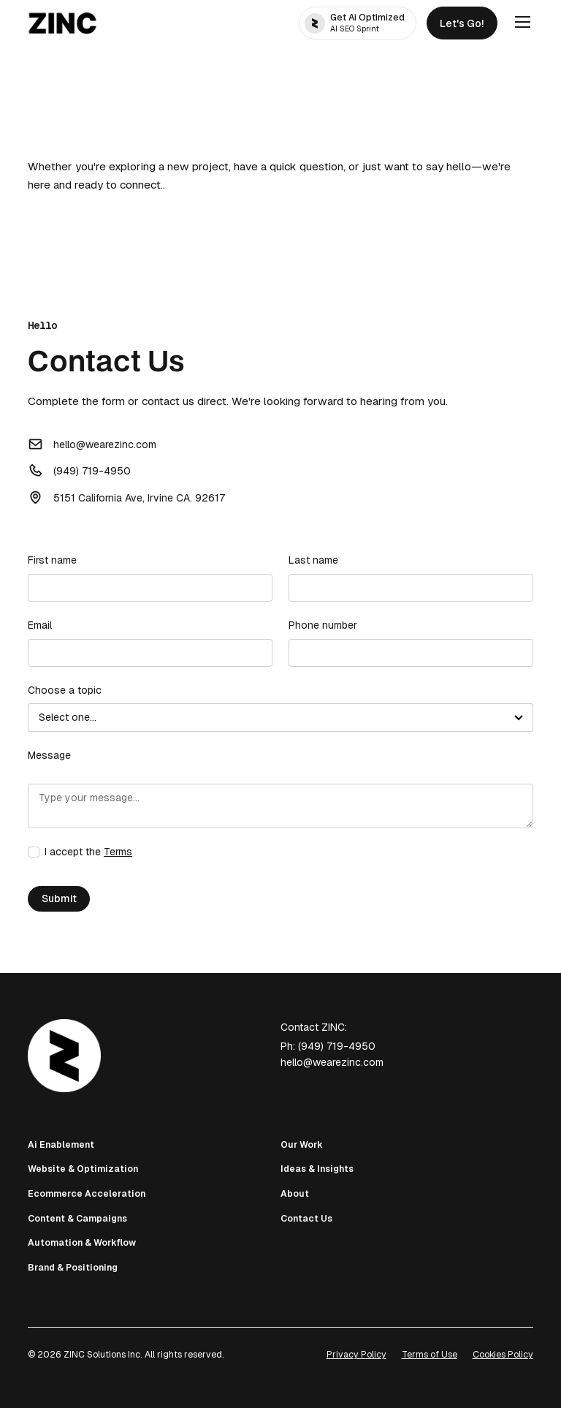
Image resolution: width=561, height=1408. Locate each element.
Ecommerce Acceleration (86, 1194)
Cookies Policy (503, 1354)
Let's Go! (462, 23)
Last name (313, 560)
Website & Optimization (83, 1169)
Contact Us (306, 1219)
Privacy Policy (356, 1354)
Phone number (323, 625)
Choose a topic (65, 690)
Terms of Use (429, 1354)
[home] (62, 23)
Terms (118, 851)
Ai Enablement (61, 1145)
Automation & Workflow (82, 1243)
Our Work (301, 1145)
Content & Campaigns (77, 1219)
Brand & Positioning (73, 1267)
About (294, 1194)
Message (49, 755)
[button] (520, 23)
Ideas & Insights (317, 1169)
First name (52, 560)
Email (40, 625)
